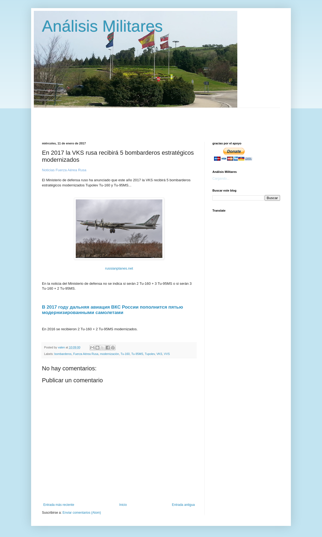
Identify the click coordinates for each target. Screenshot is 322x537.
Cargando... (220, 178)
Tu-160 (125, 353)
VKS (159, 353)
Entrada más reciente (58, 505)
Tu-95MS (137, 353)
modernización (109, 353)
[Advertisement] (173, 120)
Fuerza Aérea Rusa (85, 353)
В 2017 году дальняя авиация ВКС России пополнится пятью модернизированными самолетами (112, 309)
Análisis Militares (102, 26)
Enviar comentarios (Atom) (82, 513)
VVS (167, 353)
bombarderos (63, 353)
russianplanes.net (119, 268)
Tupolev (150, 353)
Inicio (123, 505)
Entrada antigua (183, 505)
